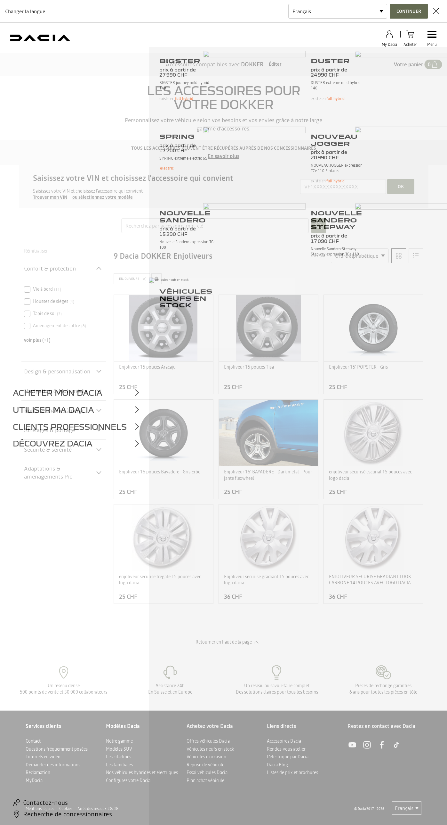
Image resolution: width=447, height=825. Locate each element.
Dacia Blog (277, 765)
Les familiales (119, 765)
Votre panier (408, 64)
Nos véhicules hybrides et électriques (142, 772)
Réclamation (38, 772)
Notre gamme (119, 741)
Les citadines (118, 757)
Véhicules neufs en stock (210, 749)
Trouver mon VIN (50, 197)
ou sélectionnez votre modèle (102, 197)
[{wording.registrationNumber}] (343, 186)
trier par (318, 255)
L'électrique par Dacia (287, 757)
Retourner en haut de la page (224, 642)
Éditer (275, 64)
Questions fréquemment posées (57, 749)
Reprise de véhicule (205, 765)
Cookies (65, 808)
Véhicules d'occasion (206, 757)
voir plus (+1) (37, 340)
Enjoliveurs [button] (129, 279)
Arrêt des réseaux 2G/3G (97, 808)
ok (401, 186)
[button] (132, 278)
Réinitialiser (36, 251)
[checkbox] (27, 289)
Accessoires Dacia (284, 741)
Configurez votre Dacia (128, 780)
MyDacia (34, 780)
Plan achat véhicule (205, 780)
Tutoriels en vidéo (43, 757)
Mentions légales (40, 808)
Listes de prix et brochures (292, 772)
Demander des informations (53, 765)
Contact (33, 741)
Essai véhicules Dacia (207, 772)
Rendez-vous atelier (286, 749)
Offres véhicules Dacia (208, 741)
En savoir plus (223, 156)
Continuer (408, 11)
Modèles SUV (119, 749)
